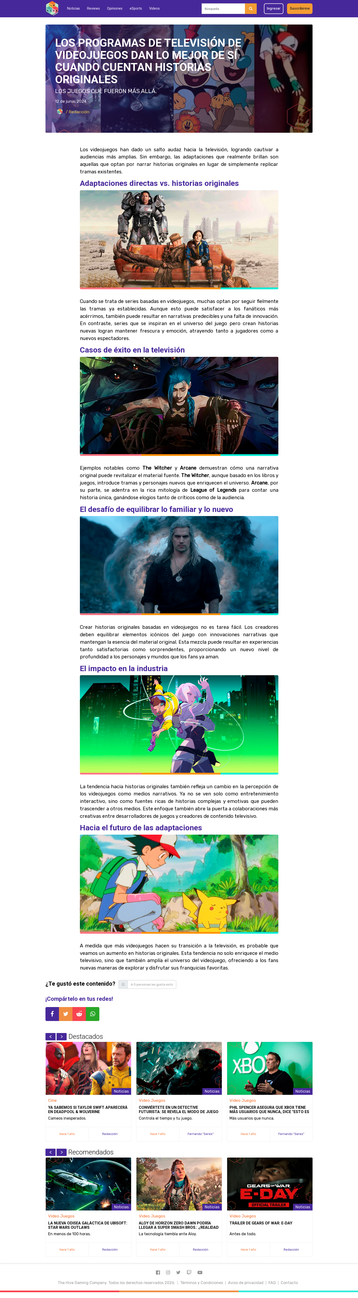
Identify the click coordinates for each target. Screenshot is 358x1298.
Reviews (93, 8)
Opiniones (114, 8)
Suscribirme (300, 8)
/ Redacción (72, 111)
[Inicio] (52, 8)
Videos (154, 8)
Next (62, 1036)
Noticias (73, 8)
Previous (50, 1036)
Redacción (110, 1134)
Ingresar (274, 8)
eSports (136, 8)
